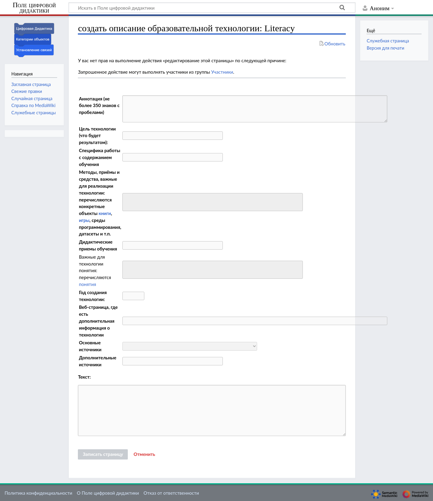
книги (105, 213)
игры (84, 220)
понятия (87, 284)
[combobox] (212, 202)
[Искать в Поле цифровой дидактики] (212, 7)
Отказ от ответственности (171, 493)
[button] (144, 454)
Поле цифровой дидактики (34, 8)
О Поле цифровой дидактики (108, 493)
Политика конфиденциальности (38, 493)
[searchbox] (128, 201)
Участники (222, 72)
